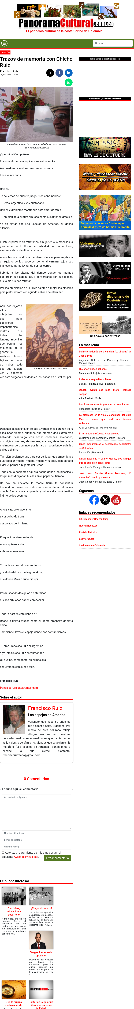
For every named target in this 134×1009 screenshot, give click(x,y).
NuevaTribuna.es (88, 525)
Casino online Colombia (92, 545)
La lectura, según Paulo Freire (95, 379)
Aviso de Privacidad (26, 856)
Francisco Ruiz (9, 71)
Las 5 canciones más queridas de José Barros (104, 404)
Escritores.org (86, 538)
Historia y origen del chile (93, 369)
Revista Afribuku (88, 532)
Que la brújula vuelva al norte (13, 1003)
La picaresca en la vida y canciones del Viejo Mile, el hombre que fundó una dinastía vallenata (105, 419)
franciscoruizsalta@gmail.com (19, 687)
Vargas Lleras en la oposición (41, 954)
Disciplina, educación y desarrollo (14, 911)
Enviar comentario (57, 858)
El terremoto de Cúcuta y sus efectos (99, 433)
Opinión (5, 52)
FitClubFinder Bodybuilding (94, 519)
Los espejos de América (46, 715)
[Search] (113, 43)
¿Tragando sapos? (41, 908)
